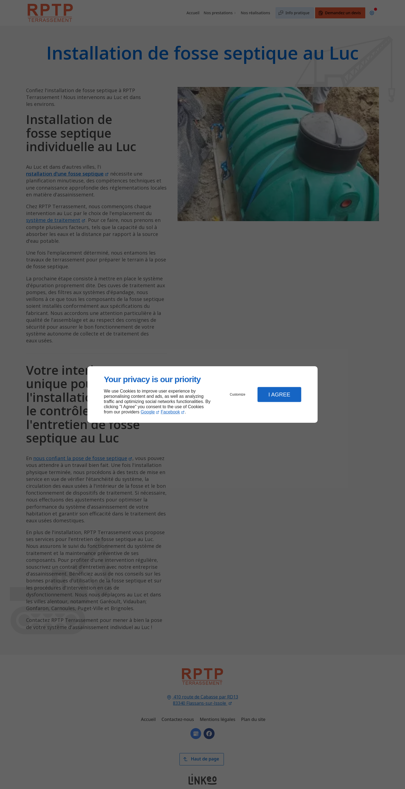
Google (148, 412)
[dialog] (202, 394)
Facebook (170, 412)
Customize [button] (238, 394)
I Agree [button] (279, 394)
